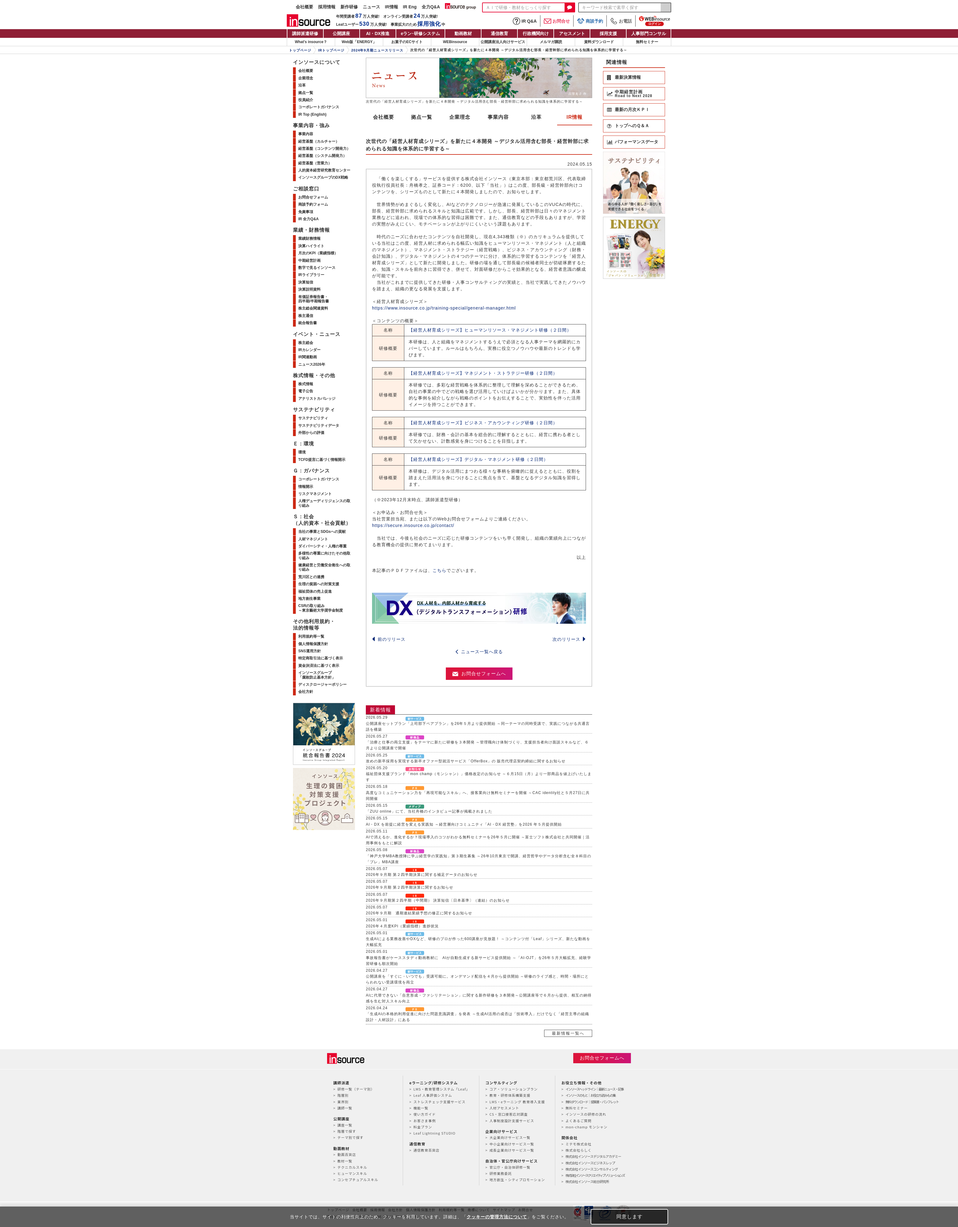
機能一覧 (420, 1108)
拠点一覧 (421, 117)
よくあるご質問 (578, 1120)
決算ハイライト (311, 246)
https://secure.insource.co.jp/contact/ (413, 525)
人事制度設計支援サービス (512, 1120)
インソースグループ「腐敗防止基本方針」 (316, 675)
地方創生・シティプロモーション (517, 1179)
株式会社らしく (578, 1150)
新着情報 (380, 709)
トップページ (300, 50)
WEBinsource (455, 42)
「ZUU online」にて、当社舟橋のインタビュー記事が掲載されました (429, 811)
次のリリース (569, 639)
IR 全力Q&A (308, 219)
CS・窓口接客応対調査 (509, 1114)
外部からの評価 (311, 433)
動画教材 (463, 33)
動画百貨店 (346, 1154)
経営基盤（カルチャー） (318, 141)
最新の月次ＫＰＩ (632, 109)
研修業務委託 (501, 1173)
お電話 (621, 21)
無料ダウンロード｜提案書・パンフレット (592, 1102)
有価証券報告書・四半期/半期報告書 (313, 299)
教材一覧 (344, 1161)
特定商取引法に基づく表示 (320, 658)
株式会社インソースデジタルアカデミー (593, 1156)
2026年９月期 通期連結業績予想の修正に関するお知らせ (419, 913)
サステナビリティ (313, 418)
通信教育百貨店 (426, 1150)
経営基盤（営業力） (315, 163)
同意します (629, 1216)
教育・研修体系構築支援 (510, 1095)
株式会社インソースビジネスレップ (590, 1163)
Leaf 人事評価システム (432, 1095)
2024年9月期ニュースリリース (377, 50)
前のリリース (389, 639)
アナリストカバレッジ (316, 398)
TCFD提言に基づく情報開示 (321, 459)
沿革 (536, 117)
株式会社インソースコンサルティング (591, 1169)
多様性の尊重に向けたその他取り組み (324, 555)
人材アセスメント (504, 1108)
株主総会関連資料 (313, 308)
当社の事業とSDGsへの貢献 (322, 531)
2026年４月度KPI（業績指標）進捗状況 (402, 926)
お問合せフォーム (313, 197)
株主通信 (305, 316)
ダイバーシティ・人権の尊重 (322, 546)
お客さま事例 (424, 1120)
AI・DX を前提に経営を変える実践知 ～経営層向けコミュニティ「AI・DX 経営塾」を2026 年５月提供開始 (464, 824)
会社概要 (304, 7)
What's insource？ (311, 42)
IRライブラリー (311, 275)
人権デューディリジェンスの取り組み (324, 503)
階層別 (342, 1095)
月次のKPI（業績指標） (318, 253)
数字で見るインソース (316, 267)
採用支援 (608, 33)
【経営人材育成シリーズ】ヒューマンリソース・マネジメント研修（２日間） (490, 330)
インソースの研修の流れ (585, 1114)
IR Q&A (525, 21)
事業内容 (498, 117)
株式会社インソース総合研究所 (587, 1181)
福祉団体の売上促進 (315, 591)
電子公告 (305, 391)
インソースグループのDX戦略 (323, 177)
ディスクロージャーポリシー (322, 684)
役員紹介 (305, 100)
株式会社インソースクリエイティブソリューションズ (594, 1175)
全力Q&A (431, 7)
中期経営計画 (309, 260)
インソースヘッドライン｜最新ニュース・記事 (594, 1089)
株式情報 (305, 384)
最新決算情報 (628, 77)
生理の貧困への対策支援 (318, 584)
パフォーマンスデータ (636, 141)
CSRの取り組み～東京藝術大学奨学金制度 (320, 608)
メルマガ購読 (551, 42)
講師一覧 (344, 1108)
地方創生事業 (309, 598)
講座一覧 (344, 1125)
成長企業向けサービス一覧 (512, 1150)
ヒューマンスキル (352, 1173)
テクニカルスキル (352, 1167)
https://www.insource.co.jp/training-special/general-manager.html (444, 308)
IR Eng (410, 7)
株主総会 (305, 343)
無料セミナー (647, 42)
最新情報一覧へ (568, 1033)
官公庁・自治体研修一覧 (510, 1167)
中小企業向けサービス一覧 (512, 1144)
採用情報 (326, 7)
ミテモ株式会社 (578, 1144)
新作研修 (349, 7)
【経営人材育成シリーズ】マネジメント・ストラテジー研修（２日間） (483, 373)
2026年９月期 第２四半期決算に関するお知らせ (409, 887)
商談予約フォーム (313, 204)
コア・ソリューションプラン (514, 1089)
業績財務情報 (309, 238)
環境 (302, 452)
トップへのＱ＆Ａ (632, 125)
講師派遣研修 (305, 33)
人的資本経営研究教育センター (324, 170)
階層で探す (346, 1131)
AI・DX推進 (377, 33)
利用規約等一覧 (311, 636)
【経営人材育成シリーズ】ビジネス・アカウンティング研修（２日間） (483, 422)
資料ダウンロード (599, 42)
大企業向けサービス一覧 (510, 1137)
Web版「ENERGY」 (359, 42)
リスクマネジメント (315, 494)
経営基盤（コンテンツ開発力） (324, 148)
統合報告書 (307, 323)
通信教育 (499, 33)
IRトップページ (331, 50)
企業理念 (459, 117)
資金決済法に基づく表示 (318, 665)
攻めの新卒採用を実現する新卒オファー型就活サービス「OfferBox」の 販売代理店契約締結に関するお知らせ (465, 761)
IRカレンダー (309, 350)
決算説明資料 (309, 289)
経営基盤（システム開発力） (322, 156)
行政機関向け (536, 33)
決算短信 (305, 282)
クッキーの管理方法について (497, 1216)
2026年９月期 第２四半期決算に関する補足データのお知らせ (421, 874)
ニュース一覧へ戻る (479, 651)
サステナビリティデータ (318, 425)
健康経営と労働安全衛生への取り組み (324, 567)
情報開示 (305, 486)
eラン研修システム (420, 33)
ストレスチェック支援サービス (439, 1102)
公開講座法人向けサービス (503, 42)
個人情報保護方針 (313, 644)
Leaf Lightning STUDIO (434, 1133)
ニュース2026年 (311, 364)
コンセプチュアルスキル (357, 1179)
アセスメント (572, 33)
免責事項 (305, 212)
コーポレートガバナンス (318, 107)
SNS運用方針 (309, 651)
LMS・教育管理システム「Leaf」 (441, 1089)
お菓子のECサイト (407, 42)
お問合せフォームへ (479, 673)
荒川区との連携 (311, 577)
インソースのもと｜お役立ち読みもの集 (590, 1095)
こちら (439, 570)
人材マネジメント (313, 539)
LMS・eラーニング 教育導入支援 (517, 1102)
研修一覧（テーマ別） (356, 1089)
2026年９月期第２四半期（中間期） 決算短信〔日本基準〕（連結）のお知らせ (438, 900)
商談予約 (590, 21)
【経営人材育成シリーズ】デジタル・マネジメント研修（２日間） (478, 459)
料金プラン (422, 1127)
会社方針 (305, 691)
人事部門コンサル (648, 33)
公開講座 (341, 33)
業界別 (342, 1102)
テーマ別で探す (350, 1137)
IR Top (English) (312, 114)
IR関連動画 (307, 357)
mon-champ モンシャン (586, 1127)
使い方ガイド (424, 1114)
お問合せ (557, 21)
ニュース (371, 7)
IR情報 (391, 7)
